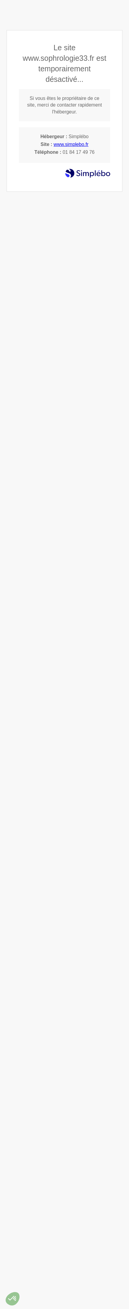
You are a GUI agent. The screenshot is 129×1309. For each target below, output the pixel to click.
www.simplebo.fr (71, 144)
